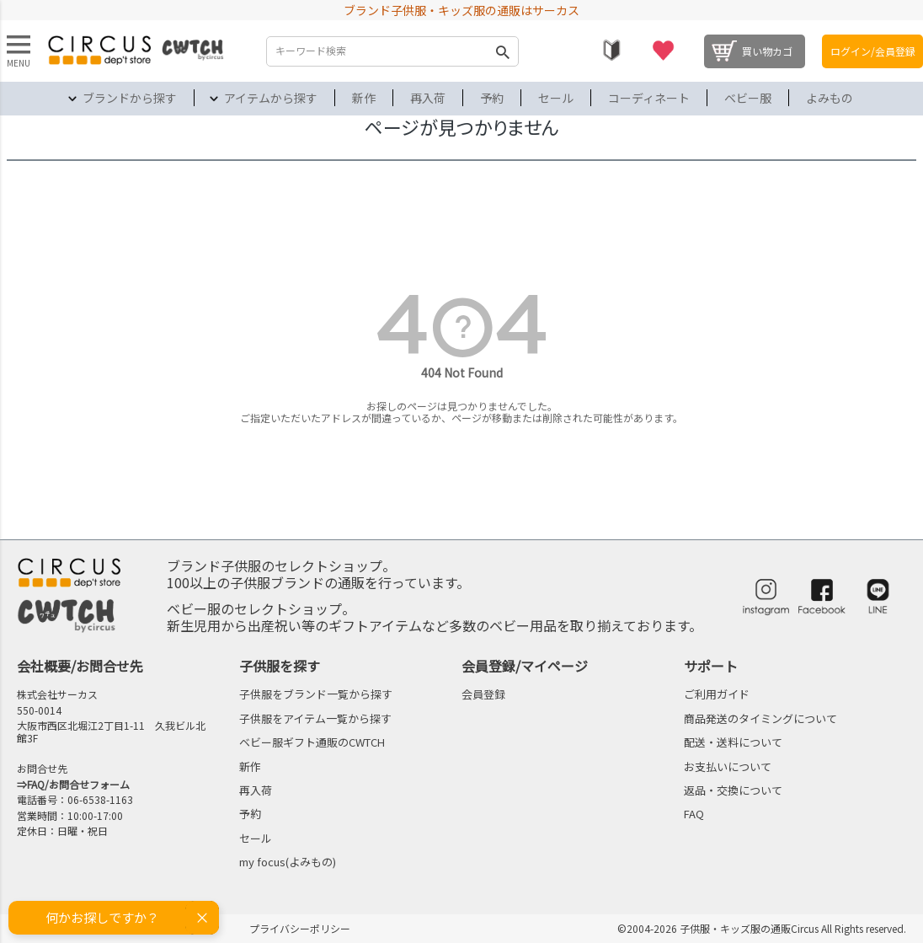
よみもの (829, 97)
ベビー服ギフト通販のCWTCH (312, 742)
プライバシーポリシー (299, 928)
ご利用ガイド (717, 694)
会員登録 (483, 694)
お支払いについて (727, 766)
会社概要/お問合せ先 (80, 666)
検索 (502, 51)
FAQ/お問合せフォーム (78, 784)
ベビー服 (747, 97)
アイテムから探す (270, 97)
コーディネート (649, 97)
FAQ (694, 814)
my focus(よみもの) (287, 862)
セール (556, 97)
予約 (492, 97)
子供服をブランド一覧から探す (315, 694)
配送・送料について (733, 742)
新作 (364, 97)
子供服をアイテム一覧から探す (315, 718)
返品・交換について (733, 790)
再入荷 (427, 97)
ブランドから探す (130, 97)
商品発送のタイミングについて (760, 718)
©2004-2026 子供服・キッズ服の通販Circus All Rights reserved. (761, 928)
